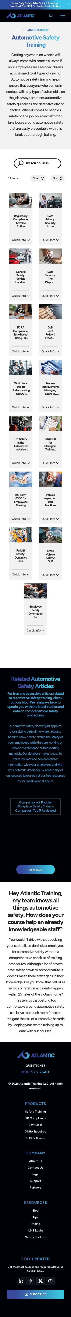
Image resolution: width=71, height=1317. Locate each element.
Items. (14, 178)
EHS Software (35, 1138)
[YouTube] (50, 1281)
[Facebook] (31, 1281)
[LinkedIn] (21, 1281)
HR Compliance (35, 1118)
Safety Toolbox (35, 1237)
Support (35, 1181)
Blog (35, 1210)
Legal (35, 1174)
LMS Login (35, 1230)
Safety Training (35, 1111)
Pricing (35, 1224)
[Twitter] (40, 1281)
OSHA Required (35, 1131)
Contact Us (35, 1167)
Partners (35, 1187)
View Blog (35, 869)
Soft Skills (35, 1125)
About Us (35, 1161)
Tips (35, 1217)
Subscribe (35, 1294)
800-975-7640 (35, 1072)
